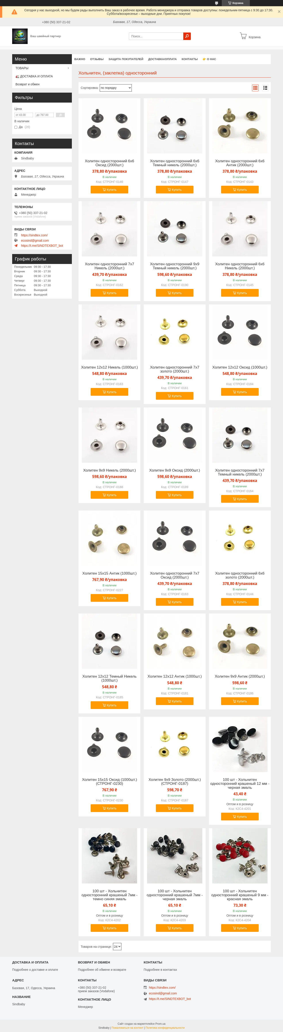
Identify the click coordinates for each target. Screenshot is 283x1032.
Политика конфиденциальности (165, 1027)
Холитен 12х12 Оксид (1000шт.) (239, 367)
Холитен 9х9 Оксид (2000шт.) (174, 470)
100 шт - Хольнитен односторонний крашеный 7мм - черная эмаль (175, 895)
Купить (112, 189)
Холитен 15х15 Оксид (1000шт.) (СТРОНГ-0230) (109, 782)
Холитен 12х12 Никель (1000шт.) (109, 367)
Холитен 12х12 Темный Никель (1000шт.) (109, 678)
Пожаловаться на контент (127, 1027)
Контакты (190, 59)
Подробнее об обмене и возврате (102, 969)
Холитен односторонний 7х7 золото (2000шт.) (174, 369)
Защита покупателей (125, 59)
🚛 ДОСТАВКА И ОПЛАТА (34, 76)
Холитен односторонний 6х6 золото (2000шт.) (239, 575)
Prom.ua (160, 1023)
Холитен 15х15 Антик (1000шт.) (109, 573)
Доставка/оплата (162, 59)
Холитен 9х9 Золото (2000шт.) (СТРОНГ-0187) (175, 782)
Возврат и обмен (27, 84)
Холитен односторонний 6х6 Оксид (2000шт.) (109, 163)
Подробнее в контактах (160, 969)
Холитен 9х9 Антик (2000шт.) (240, 676)
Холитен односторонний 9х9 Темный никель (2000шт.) (174, 266)
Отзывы (96, 59)
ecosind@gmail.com (35, 240)
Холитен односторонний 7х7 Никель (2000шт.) (109, 266)
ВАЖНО (79, 59)
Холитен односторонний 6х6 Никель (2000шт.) (239, 266)
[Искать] (187, 36)
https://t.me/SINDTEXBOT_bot (42, 245)
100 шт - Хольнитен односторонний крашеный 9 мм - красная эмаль (239, 895)
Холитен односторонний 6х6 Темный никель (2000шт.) (174, 163)
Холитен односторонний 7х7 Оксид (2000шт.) (174, 575)
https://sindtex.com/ (34, 235)
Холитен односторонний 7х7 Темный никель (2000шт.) (239, 472)
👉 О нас (209, 59)
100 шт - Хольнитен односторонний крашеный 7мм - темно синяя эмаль (110, 895)
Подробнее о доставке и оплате (35, 969)
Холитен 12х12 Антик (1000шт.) (174, 676)
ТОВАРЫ (22, 68)
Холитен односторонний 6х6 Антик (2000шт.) (239, 163)
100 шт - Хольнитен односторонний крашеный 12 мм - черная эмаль (239, 784)
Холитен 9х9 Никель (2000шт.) (109, 470)
